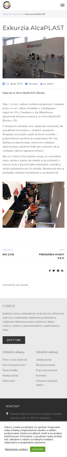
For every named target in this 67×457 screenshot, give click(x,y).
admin (50, 83)
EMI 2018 (8, 254)
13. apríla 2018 (14, 83)
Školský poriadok (45, 365)
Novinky (33, 83)
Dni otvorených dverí (14, 365)
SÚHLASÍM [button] (37, 449)
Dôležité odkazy (14, 352)
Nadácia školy (10, 375)
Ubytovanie (9, 380)
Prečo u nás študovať (15, 359)
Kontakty (41, 375)
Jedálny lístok (43, 359)
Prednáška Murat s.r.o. (52, 256)
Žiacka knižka (10, 370)
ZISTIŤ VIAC (14, 340)
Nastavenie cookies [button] (16, 449)
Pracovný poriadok (46, 370)
